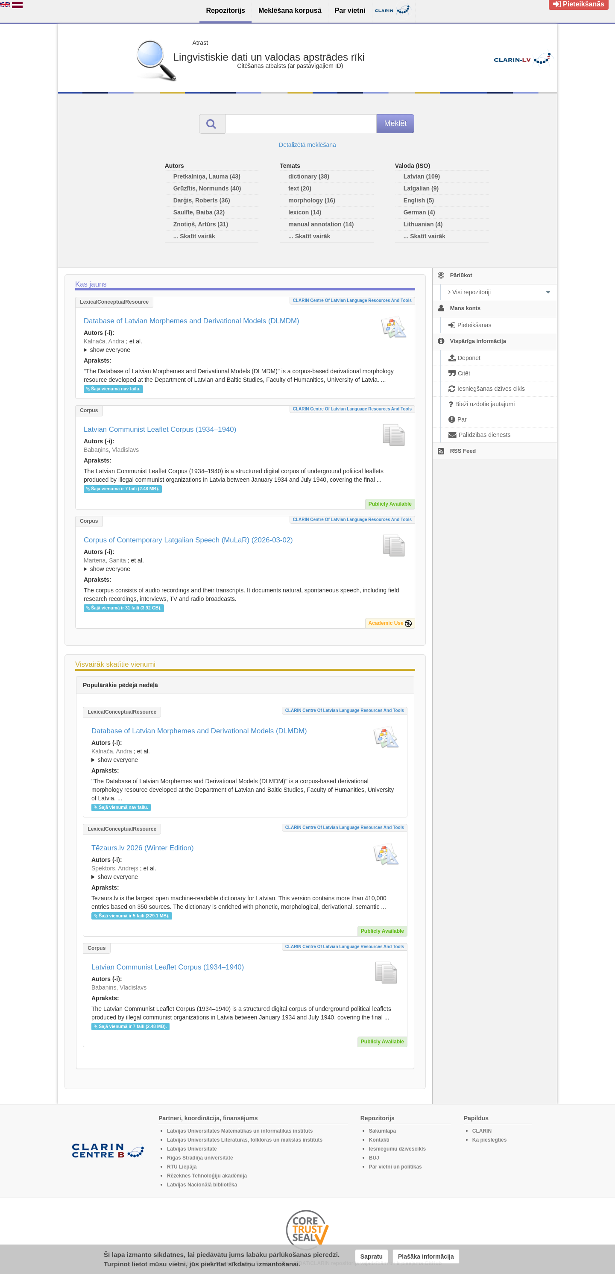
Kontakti (379, 1140)
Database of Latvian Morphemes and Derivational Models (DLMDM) (191, 321)
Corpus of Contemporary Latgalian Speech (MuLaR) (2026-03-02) (188, 540)
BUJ (374, 1158)
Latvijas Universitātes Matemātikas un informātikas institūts (240, 1131)
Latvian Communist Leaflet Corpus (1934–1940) (160, 429)
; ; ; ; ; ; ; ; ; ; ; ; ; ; (245, 872)
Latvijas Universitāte (192, 1149)
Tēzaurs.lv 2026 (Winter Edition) (142, 848)
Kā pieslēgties (489, 1140)
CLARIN (482, 1131)
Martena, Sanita (105, 560)
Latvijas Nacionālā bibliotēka (202, 1185)
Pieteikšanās (578, 4)
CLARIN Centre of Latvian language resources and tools (352, 300)
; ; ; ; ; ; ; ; (245, 564)
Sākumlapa (382, 1131)
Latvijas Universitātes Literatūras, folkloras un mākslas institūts (244, 1140)
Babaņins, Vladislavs (111, 449)
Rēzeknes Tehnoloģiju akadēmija (207, 1176)
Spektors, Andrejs (114, 868)
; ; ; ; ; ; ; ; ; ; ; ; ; (245, 345)
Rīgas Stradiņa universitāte (200, 1158)
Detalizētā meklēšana (307, 144)
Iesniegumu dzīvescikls (397, 1149)
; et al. (245, 346)
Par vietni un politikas (395, 1167)
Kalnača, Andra (104, 341)
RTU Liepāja (181, 1167)
